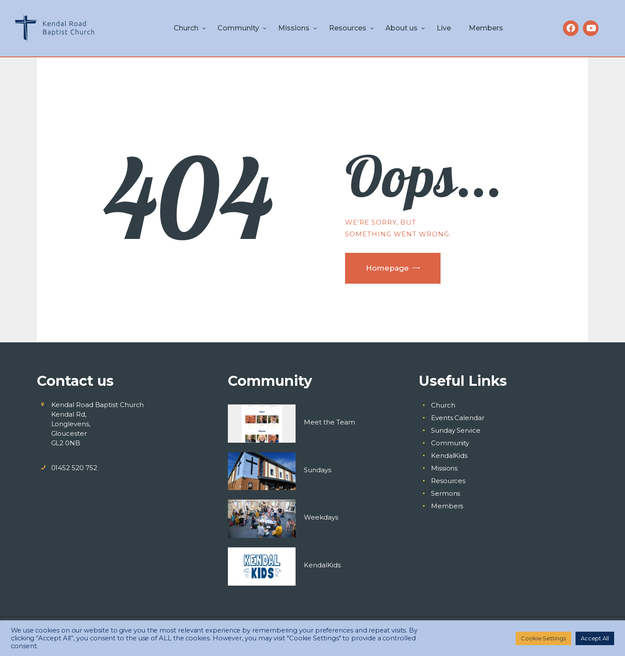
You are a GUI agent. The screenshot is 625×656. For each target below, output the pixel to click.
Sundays (317, 470)
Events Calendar (457, 418)
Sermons (445, 493)
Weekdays (321, 517)
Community (450, 443)
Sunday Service (455, 430)
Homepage (387, 268)
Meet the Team (329, 422)
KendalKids (322, 565)
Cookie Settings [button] (543, 638)
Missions (444, 468)
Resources (448, 481)
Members (447, 506)
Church (443, 405)
